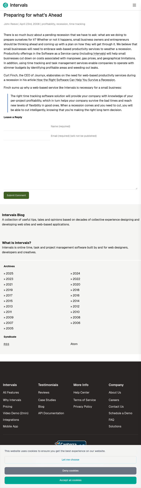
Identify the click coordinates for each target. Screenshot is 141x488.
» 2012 (74, 306)
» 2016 (74, 295)
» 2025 (8, 273)
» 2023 (8, 279)
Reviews (43, 392)
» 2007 (8, 323)
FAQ (111, 420)
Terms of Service (84, 400)
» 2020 (75, 284)
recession (62, 24)
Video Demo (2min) (15, 413)
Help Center (81, 392)
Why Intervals (12, 400)
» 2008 (75, 317)
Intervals (99, 53)
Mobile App (10, 426)
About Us (115, 392)
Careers (114, 400)
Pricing (7, 407)
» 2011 (8, 312)
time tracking (77, 24)
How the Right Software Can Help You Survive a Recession (76, 80)
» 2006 (75, 323)
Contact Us (116, 407)
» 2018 (74, 290)
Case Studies (47, 400)
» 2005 (9, 328)
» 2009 (9, 317)
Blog (41, 407)
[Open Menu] (134, 5)
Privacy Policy (82, 407)
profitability (48, 24)
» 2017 (8, 295)
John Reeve (11, 24)
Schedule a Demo (120, 413)
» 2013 (8, 306)
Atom (74, 344)
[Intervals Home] (15, 5)
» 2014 (74, 301)
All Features (11, 392)
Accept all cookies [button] (70, 480)
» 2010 (75, 312)
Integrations (11, 420)
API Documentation (51, 413)
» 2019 (8, 290)
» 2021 (8, 284)
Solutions (115, 426)
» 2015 (8, 301)
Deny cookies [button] (70, 470)
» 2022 (75, 279)
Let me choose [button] (70, 459)
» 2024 (75, 273)
